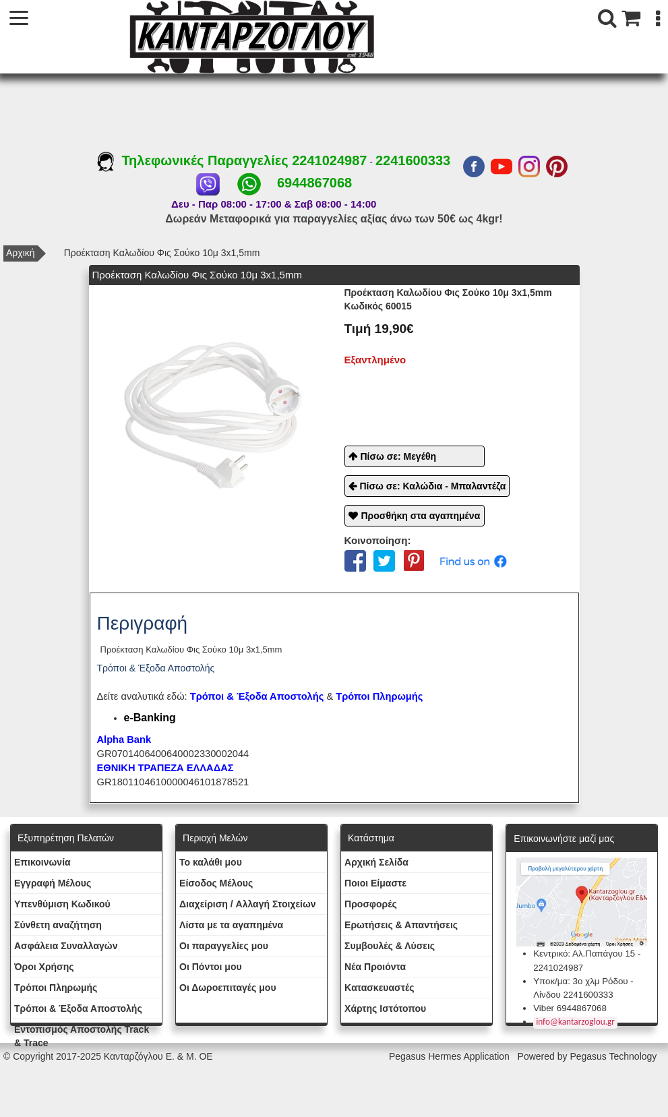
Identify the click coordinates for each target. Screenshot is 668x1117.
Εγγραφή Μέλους (52, 883)
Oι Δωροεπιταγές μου (227, 987)
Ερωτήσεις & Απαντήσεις (401, 924)
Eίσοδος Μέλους (216, 883)
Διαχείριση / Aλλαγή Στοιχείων (247, 904)
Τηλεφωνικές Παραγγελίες (194, 160)
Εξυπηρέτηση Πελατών (66, 838)
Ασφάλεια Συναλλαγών (65, 945)
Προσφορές (370, 904)
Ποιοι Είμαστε (375, 883)
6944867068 (314, 182)
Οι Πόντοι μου (210, 966)
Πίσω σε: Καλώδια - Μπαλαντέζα (433, 486)
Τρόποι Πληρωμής (379, 696)
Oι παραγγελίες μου (223, 945)
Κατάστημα (371, 838)
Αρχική (20, 252)
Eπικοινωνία (42, 862)
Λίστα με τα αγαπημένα (231, 924)
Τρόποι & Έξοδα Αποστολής (78, 1008)
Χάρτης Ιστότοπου (385, 1008)
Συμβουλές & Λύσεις (389, 945)
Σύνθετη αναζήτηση (58, 924)
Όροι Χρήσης (44, 966)
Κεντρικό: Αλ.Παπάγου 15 (584, 953)
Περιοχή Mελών (215, 838)
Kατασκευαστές (379, 987)
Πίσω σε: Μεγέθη (399, 456)
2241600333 (412, 160)
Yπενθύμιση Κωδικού (62, 904)
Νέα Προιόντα (375, 966)
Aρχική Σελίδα (376, 862)
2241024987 (329, 160)
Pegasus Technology (614, 1056)
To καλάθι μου (210, 862)
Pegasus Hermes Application (450, 1056)
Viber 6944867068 (570, 1008)
